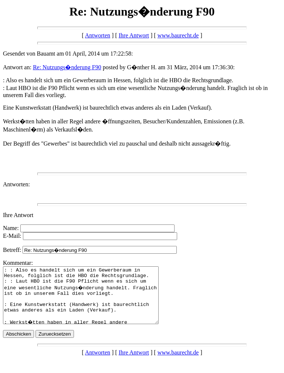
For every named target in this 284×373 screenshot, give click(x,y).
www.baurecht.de (178, 35)
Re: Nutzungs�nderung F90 (67, 67)
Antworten (97, 35)
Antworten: (16, 184)
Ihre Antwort (134, 35)
